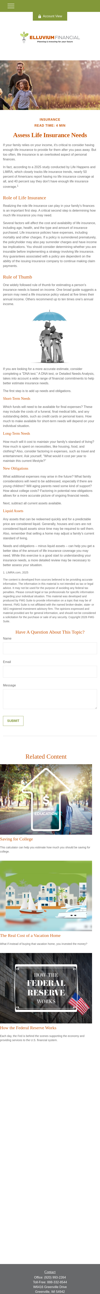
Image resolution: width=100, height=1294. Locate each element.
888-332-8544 (57, 1282)
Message (9, 685)
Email (7, 662)
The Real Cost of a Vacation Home (30, 935)
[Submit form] (13, 721)
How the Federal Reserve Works (28, 1027)
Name (7, 638)
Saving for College (16, 838)
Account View (50, 16)
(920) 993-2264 (55, 1277)
